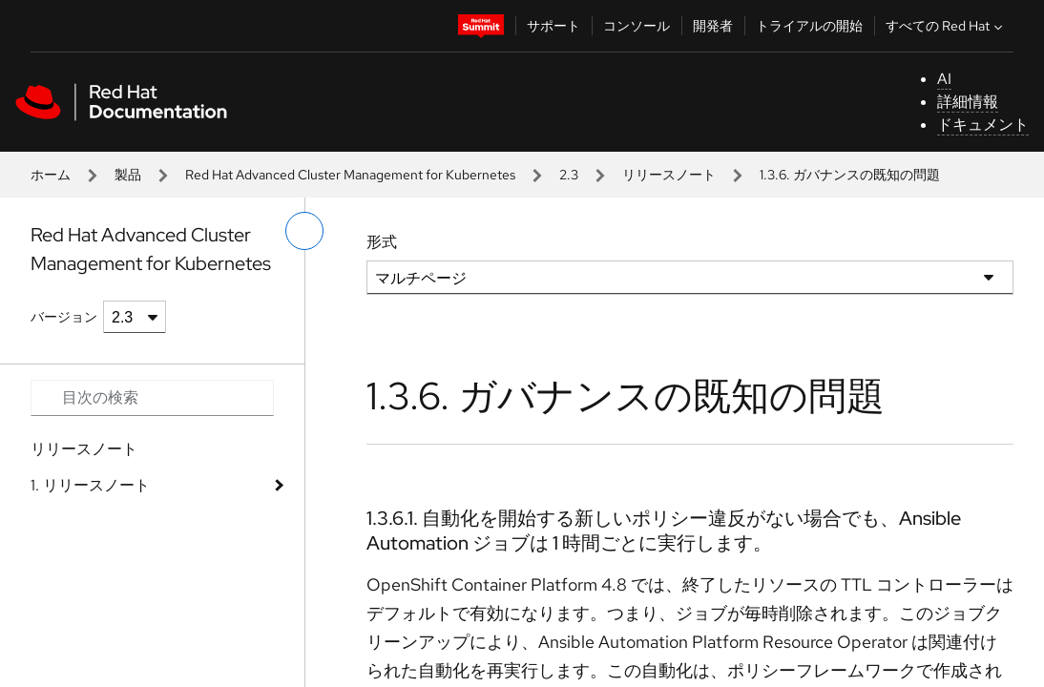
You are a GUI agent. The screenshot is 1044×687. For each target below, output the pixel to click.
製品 (128, 174)
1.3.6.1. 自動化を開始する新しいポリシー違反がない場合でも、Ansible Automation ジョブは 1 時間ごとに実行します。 (663, 530)
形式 (381, 242)
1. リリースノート (90, 485)
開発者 (713, 25)
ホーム (51, 174)
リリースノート (669, 174)
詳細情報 (967, 102)
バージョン (64, 316)
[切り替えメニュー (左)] (304, 231)
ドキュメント (983, 124)
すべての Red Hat (946, 25)
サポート (553, 25)
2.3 (568, 174)
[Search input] (152, 398)
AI (944, 79)
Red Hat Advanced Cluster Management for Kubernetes (350, 174)
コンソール (636, 25)
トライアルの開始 (809, 25)
